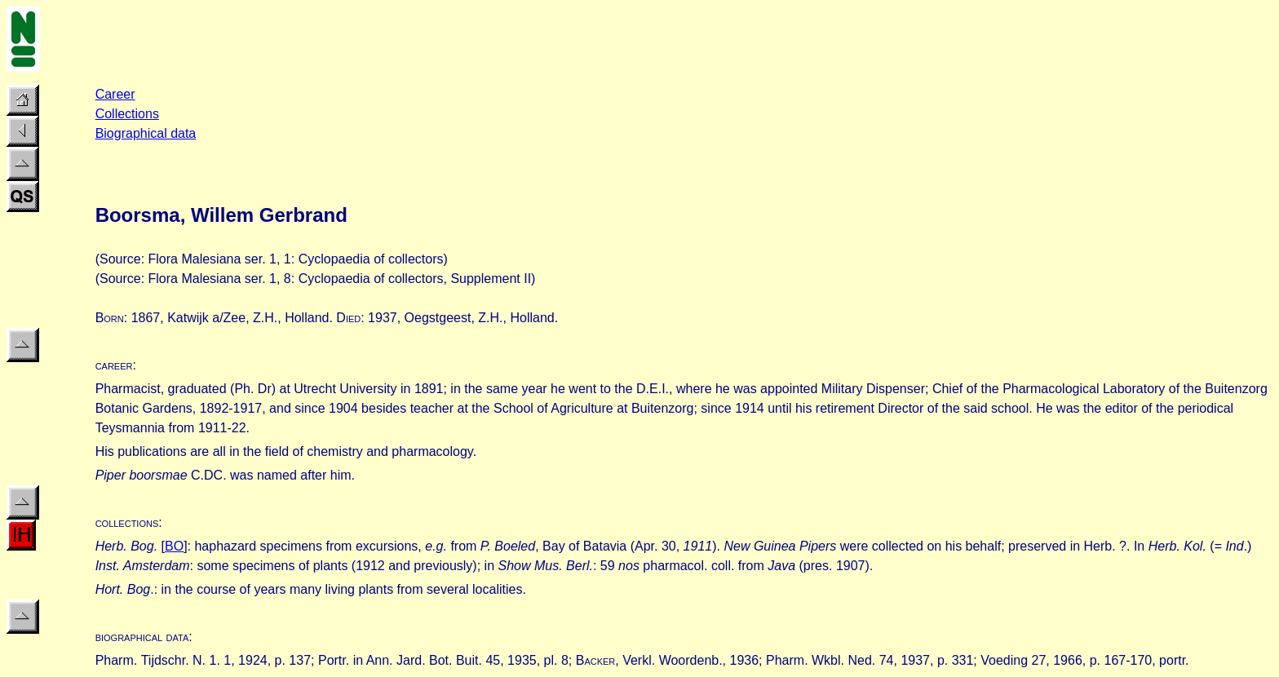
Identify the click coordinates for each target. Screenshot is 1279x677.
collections (127, 522)
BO (174, 546)
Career (115, 94)
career (114, 365)
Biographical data (146, 133)
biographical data (142, 637)
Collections (127, 114)
